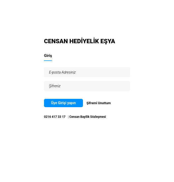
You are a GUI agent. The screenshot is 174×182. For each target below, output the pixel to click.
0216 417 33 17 (55, 117)
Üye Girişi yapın (63, 103)
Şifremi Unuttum (98, 103)
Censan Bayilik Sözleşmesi (87, 117)
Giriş (48, 55)
